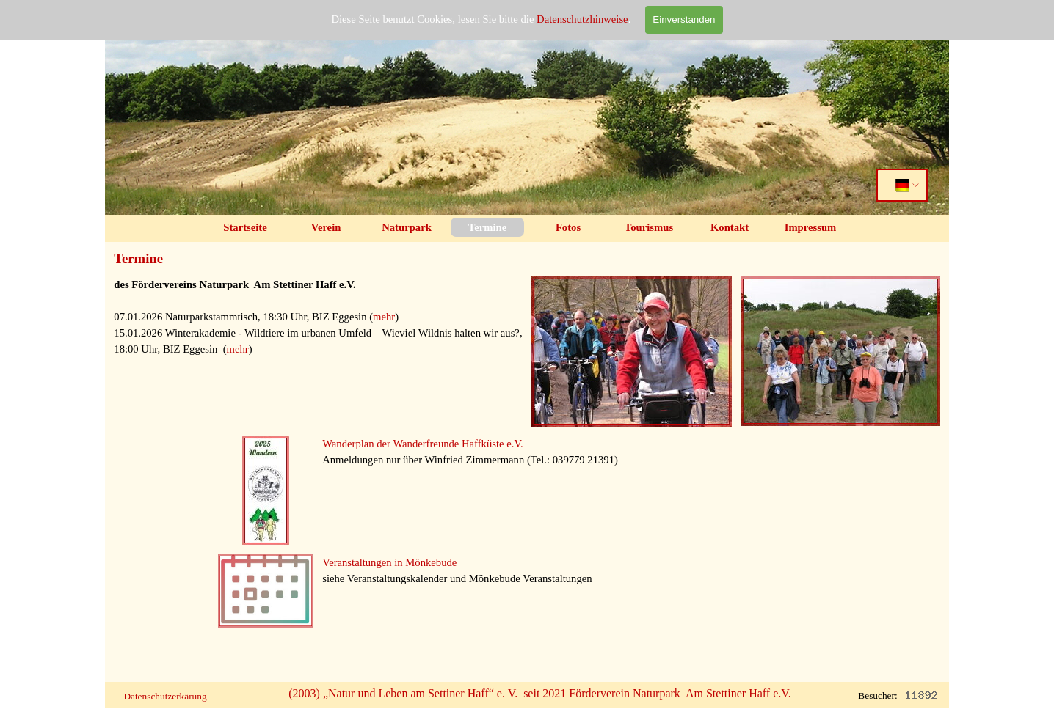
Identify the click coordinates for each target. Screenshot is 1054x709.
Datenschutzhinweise (582, 18)
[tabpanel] (318, 332)
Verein (326, 227)
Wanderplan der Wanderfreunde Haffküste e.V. (422, 443)
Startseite (244, 227)
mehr (384, 317)
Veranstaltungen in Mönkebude (389, 562)
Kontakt (729, 227)
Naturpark (407, 227)
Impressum (811, 227)
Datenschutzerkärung (164, 696)
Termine (487, 227)
